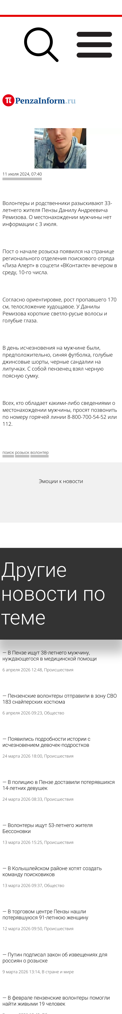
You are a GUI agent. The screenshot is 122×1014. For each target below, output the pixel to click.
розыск (22, 452)
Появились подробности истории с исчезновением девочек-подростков (46, 742)
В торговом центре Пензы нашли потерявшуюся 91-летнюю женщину (45, 914)
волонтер (39, 452)
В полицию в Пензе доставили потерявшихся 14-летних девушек (58, 785)
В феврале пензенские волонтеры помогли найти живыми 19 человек (56, 1001)
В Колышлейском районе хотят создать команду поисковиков (52, 871)
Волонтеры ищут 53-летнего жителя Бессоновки (47, 828)
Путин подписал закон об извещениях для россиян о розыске (54, 958)
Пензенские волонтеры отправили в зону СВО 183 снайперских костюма (59, 699)
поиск (8, 452)
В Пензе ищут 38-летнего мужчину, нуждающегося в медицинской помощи (49, 656)
